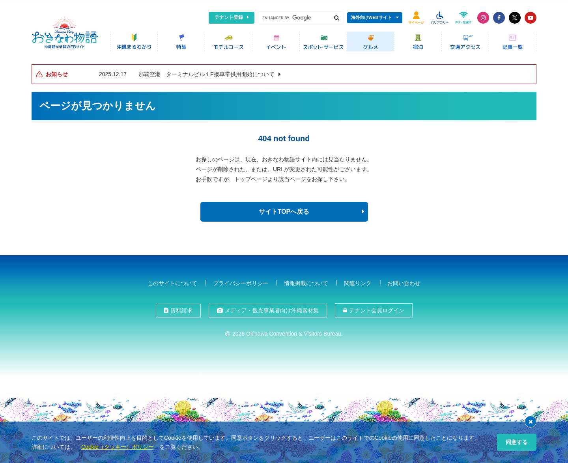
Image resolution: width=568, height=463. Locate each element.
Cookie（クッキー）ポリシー (117, 447)
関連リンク (358, 281)
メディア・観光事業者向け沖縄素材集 (272, 309)
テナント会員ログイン (376, 309)
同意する (517, 442)
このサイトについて (172, 281)
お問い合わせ (403, 281)
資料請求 (181, 309)
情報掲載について (306, 281)
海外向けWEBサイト (371, 17)
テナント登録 (229, 17)
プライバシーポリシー (240, 281)
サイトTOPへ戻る (284, 210)
